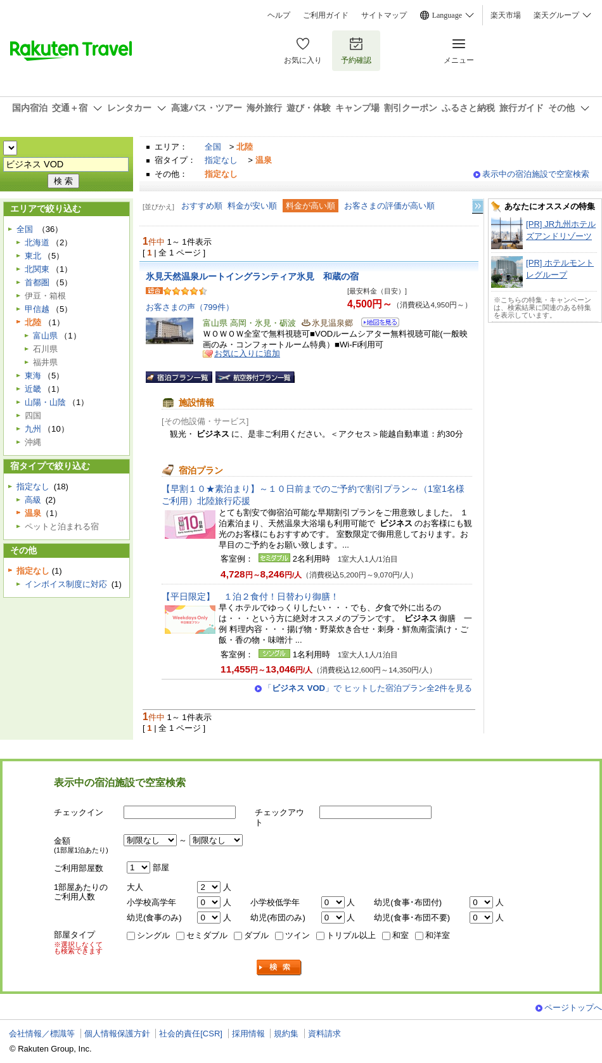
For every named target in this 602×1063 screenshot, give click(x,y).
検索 (279, 968)
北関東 (37, 269)
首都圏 (37, 282)
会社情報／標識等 (42, 1033)
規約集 (286, 1033)
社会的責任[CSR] (190, 1033)
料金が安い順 (252, 205)
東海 (33, 375)
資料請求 (324, 1033)
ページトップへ (573, 1007)
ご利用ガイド (326, 15)
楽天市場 (505, 15)
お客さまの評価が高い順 (389, 205)
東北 (33, 256)
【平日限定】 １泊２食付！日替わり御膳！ (250, 596)
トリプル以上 (351, 935)
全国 (213, 146)
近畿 (33, 389)
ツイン (297, 935)
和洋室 (437, 935)
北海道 (37, 242)
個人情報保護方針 (117, 1033)
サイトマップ (384, 15)
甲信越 (37, 309)
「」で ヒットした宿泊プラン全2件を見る (368, 688)
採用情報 (248, 1033)
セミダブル (206, 935)
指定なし (221, 160)
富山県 (45, 335)
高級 (33, 500)
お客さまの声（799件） (190, 307)
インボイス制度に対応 (66, 584)
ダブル (256, 935)
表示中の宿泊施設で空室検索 (535, 174)
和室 (400, 935)
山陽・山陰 (45, 402)
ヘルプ (278, 15)
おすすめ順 (201, 205)
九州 (33, 429)
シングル (153, 935)
